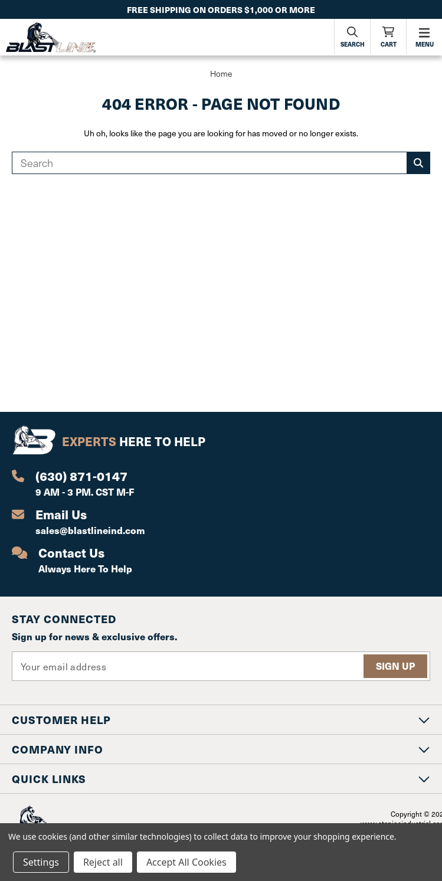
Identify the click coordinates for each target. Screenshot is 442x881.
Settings (41, 862)
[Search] (352, 36)
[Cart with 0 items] (388, 36)
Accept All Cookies (186, 862)
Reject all (103, 862)
